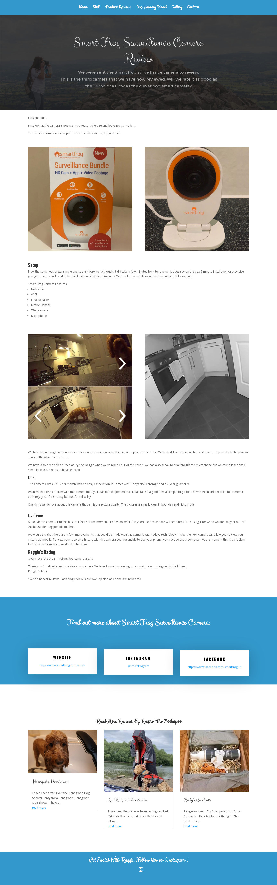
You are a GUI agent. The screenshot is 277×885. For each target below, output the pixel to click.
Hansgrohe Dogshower (50, 781)
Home (83, 8)
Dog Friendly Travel (151, 8)
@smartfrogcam (138, 666)
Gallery (177, 8)
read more (39, 807)
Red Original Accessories (128, 800)
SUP (96, 8)
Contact (192, 8)
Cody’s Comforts (197, 800)
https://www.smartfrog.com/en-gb (62, 666)
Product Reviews (118, 8)
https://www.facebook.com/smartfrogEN (215, 666)
